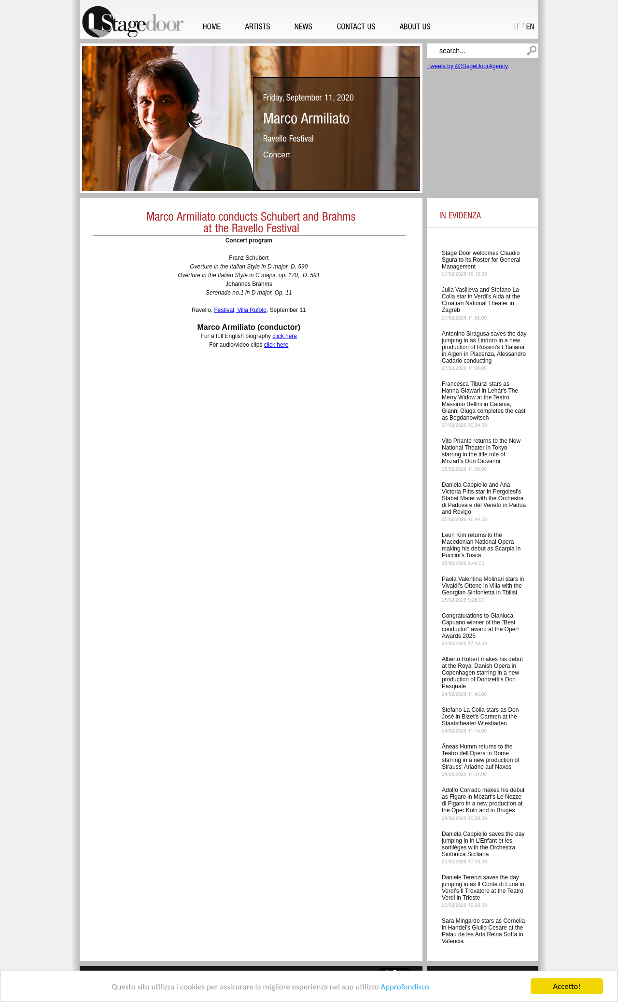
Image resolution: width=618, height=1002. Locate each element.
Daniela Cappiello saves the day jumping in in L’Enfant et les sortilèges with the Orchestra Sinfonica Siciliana (483, 844)
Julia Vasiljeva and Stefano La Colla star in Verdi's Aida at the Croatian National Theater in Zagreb (481, 299)
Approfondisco (404, 987)
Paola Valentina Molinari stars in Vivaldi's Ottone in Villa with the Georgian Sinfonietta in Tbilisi (483, 586)
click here (284, 336)
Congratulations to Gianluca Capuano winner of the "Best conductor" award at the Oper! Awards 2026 (480, 625)
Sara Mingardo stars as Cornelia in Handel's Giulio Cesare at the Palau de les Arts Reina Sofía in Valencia (483, 931)
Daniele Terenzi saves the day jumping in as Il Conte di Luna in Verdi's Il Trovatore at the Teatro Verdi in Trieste (483, 887)
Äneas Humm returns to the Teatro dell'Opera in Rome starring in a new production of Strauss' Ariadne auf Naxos (481, 756)
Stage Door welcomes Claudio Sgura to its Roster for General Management (481, 260)
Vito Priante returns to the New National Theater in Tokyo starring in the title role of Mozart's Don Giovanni (481, 451)
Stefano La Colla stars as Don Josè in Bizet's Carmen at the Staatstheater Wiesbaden (480, 716)
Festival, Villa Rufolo (240, 310)
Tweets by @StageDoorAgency (467, 66)
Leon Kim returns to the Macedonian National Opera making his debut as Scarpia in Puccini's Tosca (481, 545)
